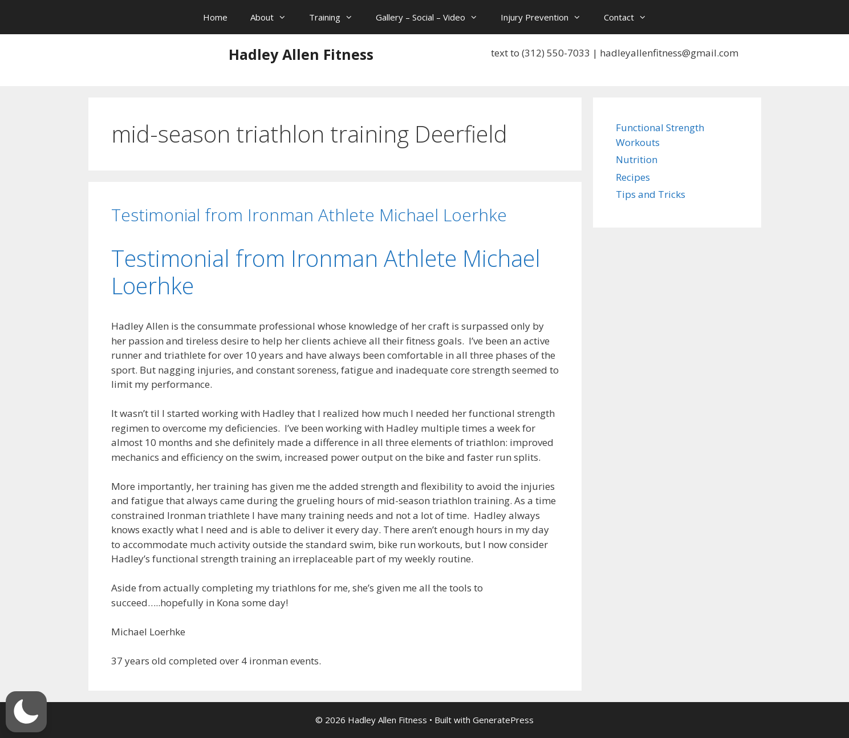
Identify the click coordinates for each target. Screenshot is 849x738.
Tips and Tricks (650, 194)
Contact (631, 17)
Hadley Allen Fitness (301, 54)
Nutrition (636, 159)
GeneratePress (503, 719)
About (274, 17)
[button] (26, 711)
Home (215, 17)
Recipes (633, 177)
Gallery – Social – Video (432, 17)
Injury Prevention (546, 17)
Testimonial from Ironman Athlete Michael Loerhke (309, 214)
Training (336, 17)
